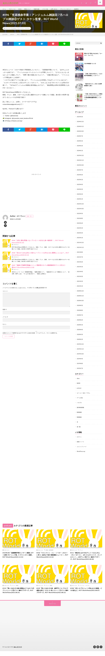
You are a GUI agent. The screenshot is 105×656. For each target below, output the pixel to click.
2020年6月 (80, 319)
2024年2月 (80, 147)
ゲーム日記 (80, 396)
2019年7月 (80, 367)
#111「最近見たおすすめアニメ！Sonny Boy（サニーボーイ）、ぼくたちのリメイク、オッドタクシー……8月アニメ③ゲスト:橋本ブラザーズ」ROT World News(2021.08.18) (85, 556)
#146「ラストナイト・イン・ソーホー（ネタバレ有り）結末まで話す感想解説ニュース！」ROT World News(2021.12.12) (51, 554)
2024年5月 (80, 142)
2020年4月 (80, 329)
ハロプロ (26, 30)
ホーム (4, 9)
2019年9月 (80, 357)
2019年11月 (80, 348)
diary (78, 377)
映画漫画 (79, 410)
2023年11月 (80, 161)
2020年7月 (80, 314)
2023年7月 (80, 171)
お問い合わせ (60, 9)
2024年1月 (80, 152)
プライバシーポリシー (72, 9)
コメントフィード (82, 444)
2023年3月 (80, 190)
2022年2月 (80, 233)
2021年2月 (80, 281)
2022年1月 (80, 238)
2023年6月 (80, 176)
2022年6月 (80, 223)
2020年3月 (80, 333)
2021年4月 (80, 271)
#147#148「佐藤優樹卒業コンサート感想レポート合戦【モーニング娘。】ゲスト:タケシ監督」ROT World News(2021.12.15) (18, 554)
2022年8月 (80, 219)
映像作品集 (40, 9)
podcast (14, 30)
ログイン (79, 435)
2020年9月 (80, 305)
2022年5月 (80, 228)
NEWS (22, 9)
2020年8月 (80, 309)
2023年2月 (80, 195)
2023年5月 (80, 180)
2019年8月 (80, 362)
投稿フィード (81, 439)
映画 (47, 547)
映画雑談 (79, 415)
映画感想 (51, 547)
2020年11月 (80, 295)
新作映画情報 (81, 405)
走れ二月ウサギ (18, 652)
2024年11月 (80, 128)
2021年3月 (80, 276)
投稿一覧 (29, 218)
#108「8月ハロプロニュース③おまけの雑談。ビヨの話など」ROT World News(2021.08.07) (85, 592)
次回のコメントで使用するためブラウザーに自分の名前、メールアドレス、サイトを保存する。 (30, 335)
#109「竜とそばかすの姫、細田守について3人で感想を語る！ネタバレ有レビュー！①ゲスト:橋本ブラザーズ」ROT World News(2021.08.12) (52, 593)
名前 (5, 311)
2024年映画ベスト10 (90, 65)
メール (5, 319)
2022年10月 (80, 209)
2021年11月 (80, 247)
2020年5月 (80, 324)
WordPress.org (81, 449)
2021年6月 (80, 262)
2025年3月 (80, 118)
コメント (5, 293)
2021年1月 (80, 286)
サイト (4, 326)
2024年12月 (80, 123)
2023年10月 (80, 166)
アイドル (21, 30)
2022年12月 (80, 204)
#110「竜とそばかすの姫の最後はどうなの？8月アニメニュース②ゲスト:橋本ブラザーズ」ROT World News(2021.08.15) (18, 593)
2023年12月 (80, 157)
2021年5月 (80, 266)
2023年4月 (80, 185)
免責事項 (84, 9)
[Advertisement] (36, 157)
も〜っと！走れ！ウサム (84, 391)
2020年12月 (80, 290)
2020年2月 (80, 338)
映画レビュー (30, 9)
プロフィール (13, 9)
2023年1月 (80, 200)
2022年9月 (80, 214)
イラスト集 (49, 9)
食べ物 (79, 425)
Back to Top (52, 609)
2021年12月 (80, 243)
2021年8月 (80, 252)
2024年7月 (80, 138)
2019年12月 (80, 343)
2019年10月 (80, 352)
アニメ (81, 547)
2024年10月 (80, 133)
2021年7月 (80, 257)
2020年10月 (80, 300)
